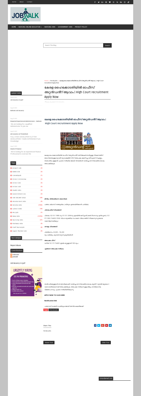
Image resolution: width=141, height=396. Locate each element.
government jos (19, 195)
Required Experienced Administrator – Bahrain (26, 122)
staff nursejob (19, 228)
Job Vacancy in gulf (17, 101)
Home (14, 2)
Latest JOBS (17, 210)
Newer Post (49, 351)
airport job (17, 169)
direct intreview (19, 180)
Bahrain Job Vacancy (17, 112)
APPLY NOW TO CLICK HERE (55, 303)
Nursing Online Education (29, 28)
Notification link (51, 308)
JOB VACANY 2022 (19, 199)
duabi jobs (17, 191)
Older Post (91, 351)
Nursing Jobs (50, 28)
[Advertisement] (91, 13)
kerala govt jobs (19, 202)
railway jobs (18, 225)
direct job (17, 184)
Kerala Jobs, (60, 103)
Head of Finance (16, 150)
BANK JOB (16, 173)
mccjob (15, 213)
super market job (20, 232)
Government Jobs (65, 28)
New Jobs (16, 217)
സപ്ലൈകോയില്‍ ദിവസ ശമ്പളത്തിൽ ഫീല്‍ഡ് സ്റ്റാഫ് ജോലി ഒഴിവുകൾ (119, 131)
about (22, 2)
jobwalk (15, 258)
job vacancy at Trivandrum (19, 135)
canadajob (17, 176)
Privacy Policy (81, 28)
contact (29, 2)
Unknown (16, 256)
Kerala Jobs (17, 206)
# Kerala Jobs (54, 317)
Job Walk (22, 393)
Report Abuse (16, 246)
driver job (17, 187)
